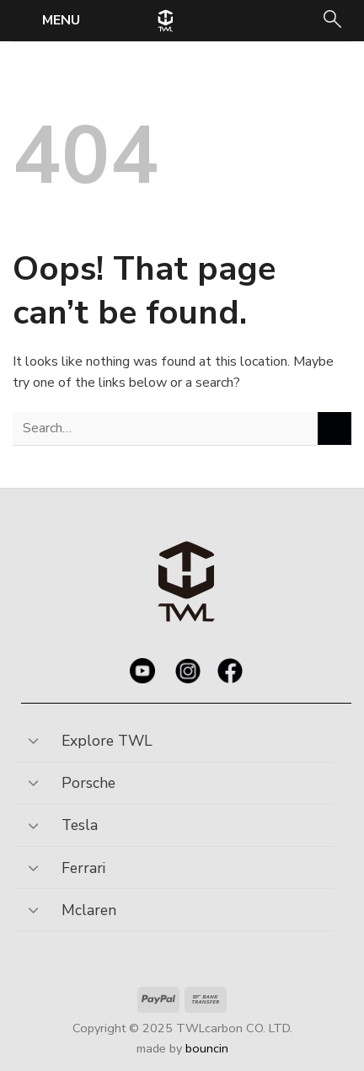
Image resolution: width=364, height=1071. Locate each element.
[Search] (331, 21)
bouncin (206, 1048)
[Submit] (334, 428)
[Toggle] (33, 735)
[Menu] (48, 19)
